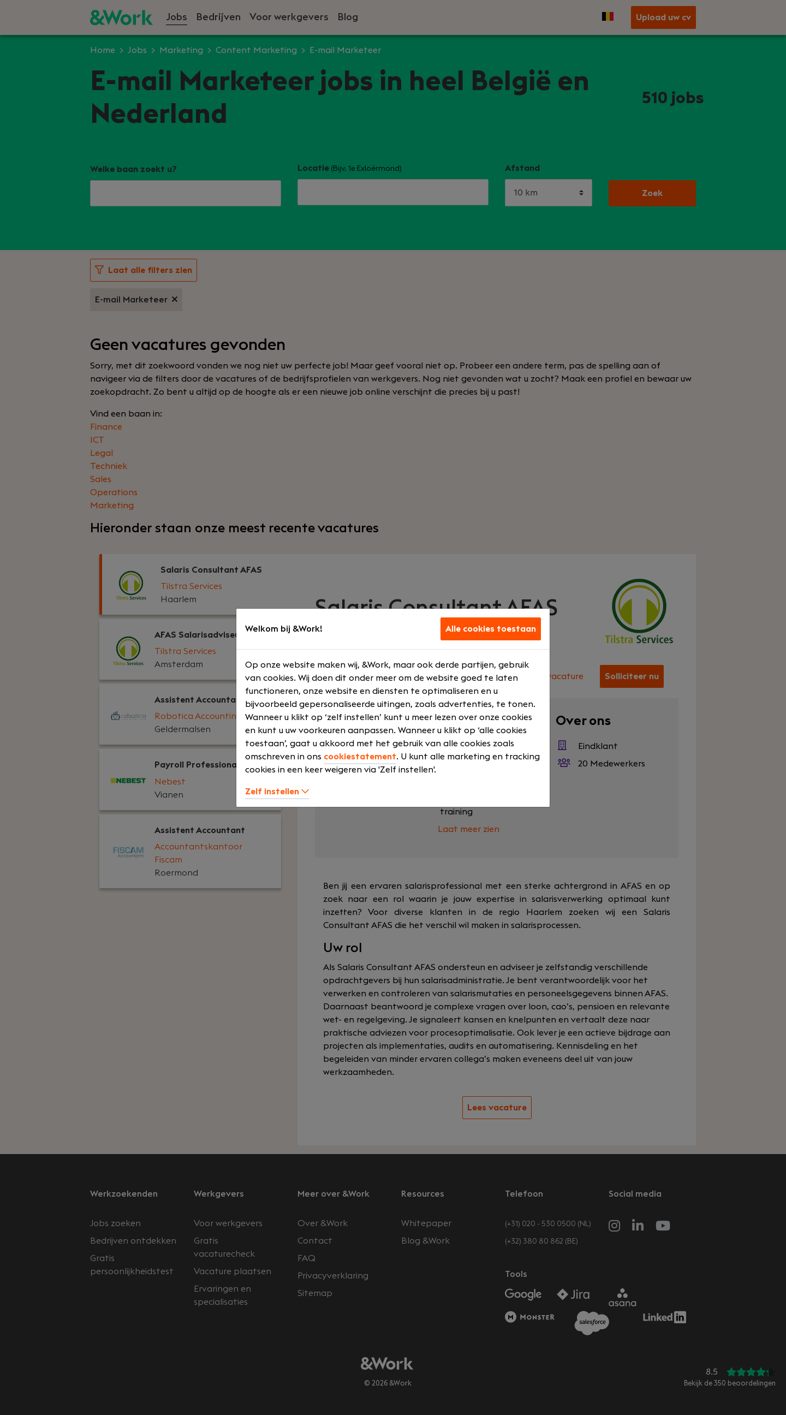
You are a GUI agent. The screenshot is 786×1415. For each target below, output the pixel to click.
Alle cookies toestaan (490, 629)
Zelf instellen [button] (277, 791)
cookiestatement (360, 756)
